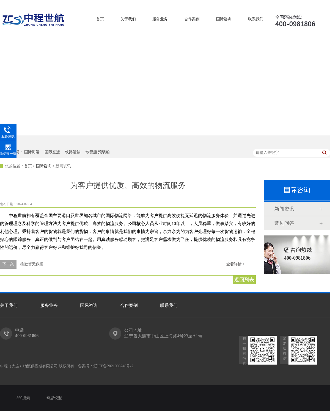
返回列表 (244, 279)
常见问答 (284, 223)
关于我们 (128, 19)
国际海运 (32, 152)
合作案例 (192, 19)
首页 (100, 19)
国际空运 (52, 152)
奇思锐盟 (54, 398)
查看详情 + (235, 264)
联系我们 (255, 19)
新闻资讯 (284, 209)
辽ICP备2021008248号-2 (113, 366)
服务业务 (160, 19)
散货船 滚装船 (98, 152)
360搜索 (23, 398)
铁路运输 (73, 152)
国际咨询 (224, 19)
